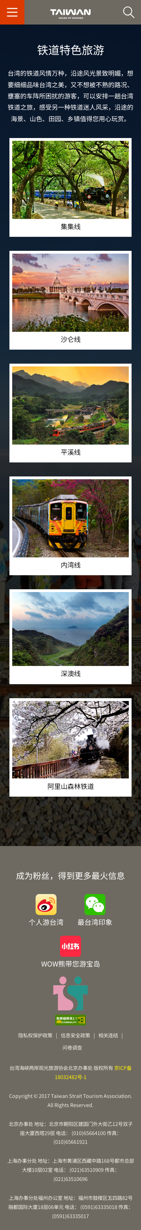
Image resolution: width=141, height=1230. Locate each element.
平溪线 (70, 410)
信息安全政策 (75, 1035)
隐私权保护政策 (35, 1035)
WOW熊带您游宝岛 (70, 962)
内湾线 (70, 523)
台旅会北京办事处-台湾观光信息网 (70, 14)
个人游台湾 (46, 921)
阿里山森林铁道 (70, 745)
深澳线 (70, 634)
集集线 (70, 185)
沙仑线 (70, 298)
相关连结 (108, 1035)
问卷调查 (72, 1047)
